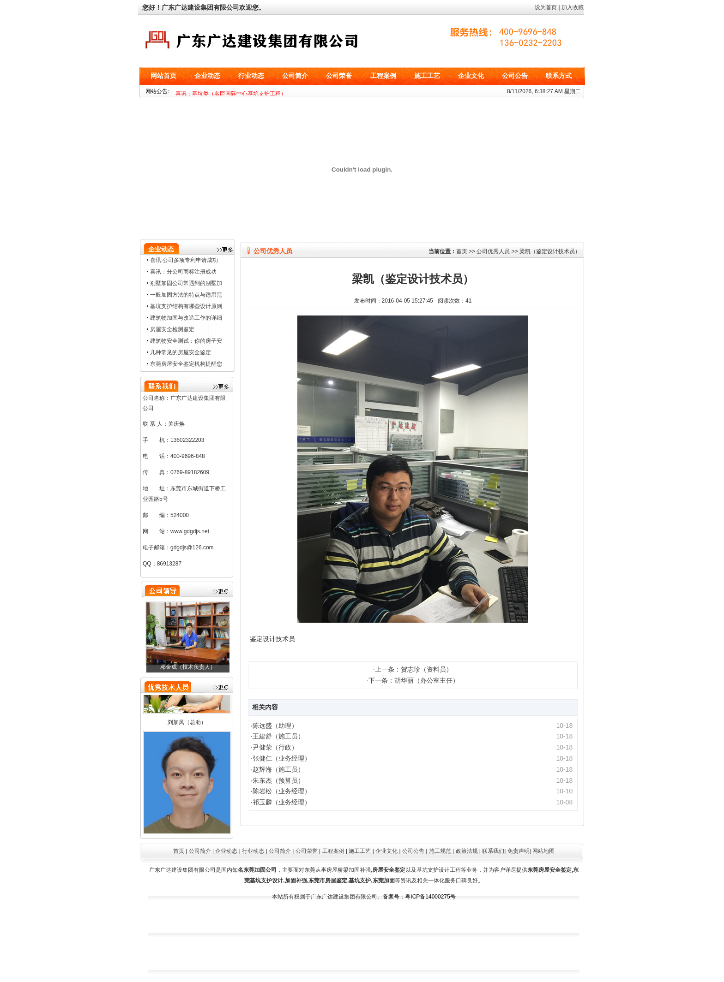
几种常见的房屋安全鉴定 (180, 352)
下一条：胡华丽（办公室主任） (413, 680)
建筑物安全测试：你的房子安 (186, 341)
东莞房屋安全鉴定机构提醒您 (186, 364)
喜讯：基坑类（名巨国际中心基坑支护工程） (230, 93)
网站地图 (543, 851)
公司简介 (295, 75)
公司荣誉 (339, 75)
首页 (461, 251)
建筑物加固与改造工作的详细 (186, 318)
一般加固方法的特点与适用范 (186, 295)
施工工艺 (427, 75)
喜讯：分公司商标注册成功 (183, 271)
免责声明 (518, 851)
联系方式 (559, 75)
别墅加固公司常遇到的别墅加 (186, 283)
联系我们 (493, 851)
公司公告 (515, 75)
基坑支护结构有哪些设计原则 (186, 306)
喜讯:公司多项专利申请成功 (184, 260)
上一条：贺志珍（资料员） (413, 669)
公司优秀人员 (493, 251)
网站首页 (163, 75)
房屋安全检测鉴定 (172, 329)
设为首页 (546, 7)
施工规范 (440, 851)
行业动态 (251, 75)
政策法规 (467, 851)
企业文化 (471, 75)
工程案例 (383, 75)
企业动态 (207, 75)
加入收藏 (572, 7)
